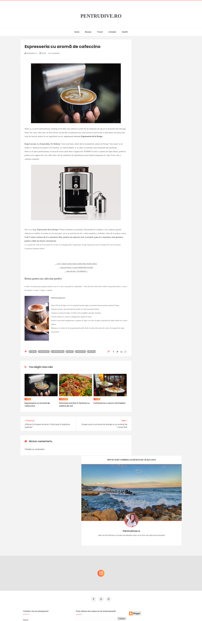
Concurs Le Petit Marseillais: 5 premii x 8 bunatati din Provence (159, 536)
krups (70, 351)
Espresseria (57, 351)
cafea (33, 351)
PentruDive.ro (101, 16)
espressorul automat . (83, 136)
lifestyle (81, 351)
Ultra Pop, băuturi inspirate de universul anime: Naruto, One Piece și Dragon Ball (159, 591)
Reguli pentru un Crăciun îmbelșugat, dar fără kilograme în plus (159, 563)
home (76, 32)
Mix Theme (124, 613)
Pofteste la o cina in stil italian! (109, 403)
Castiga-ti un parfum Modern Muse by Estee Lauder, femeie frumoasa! (158, 549)
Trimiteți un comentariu (34, 449)
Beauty (88, 32)
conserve (63, 399)
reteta (92, 351)
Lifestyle (112, 32)
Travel (100, 32)
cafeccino (78, 286)
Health (125, 32)
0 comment (53, 53)
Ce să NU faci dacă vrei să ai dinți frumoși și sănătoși (157, 576)
